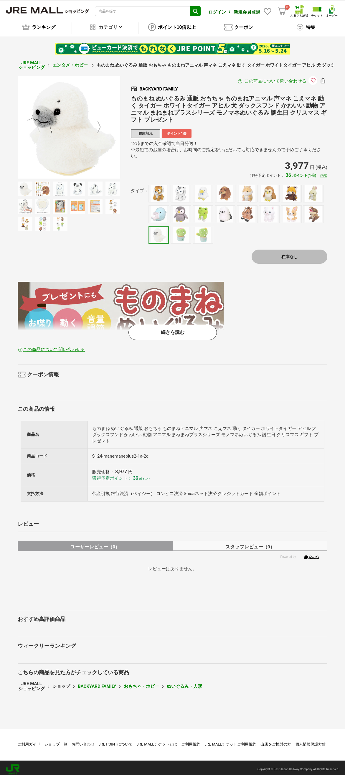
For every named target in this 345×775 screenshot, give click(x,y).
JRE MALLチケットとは (156, 741)
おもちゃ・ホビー (141, 683)
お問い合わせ (83, 741)
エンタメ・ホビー (70, 62)
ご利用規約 (190, 741)
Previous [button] (42, 124)
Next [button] (95, 124)
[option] (69, 124)
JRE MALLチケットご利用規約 (230, 741)
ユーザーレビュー (95, 543)
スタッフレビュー (250, 543)
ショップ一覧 (55, 741)
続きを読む (172, 329)
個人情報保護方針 (310, 741)
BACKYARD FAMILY (97, 683)
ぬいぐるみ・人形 (184, 683)
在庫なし (289, 253)
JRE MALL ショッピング (31, 62)
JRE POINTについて (115, 741)
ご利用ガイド (28, 741)
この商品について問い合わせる (275, 77)
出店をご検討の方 (275, 741)
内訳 (323, 172)
